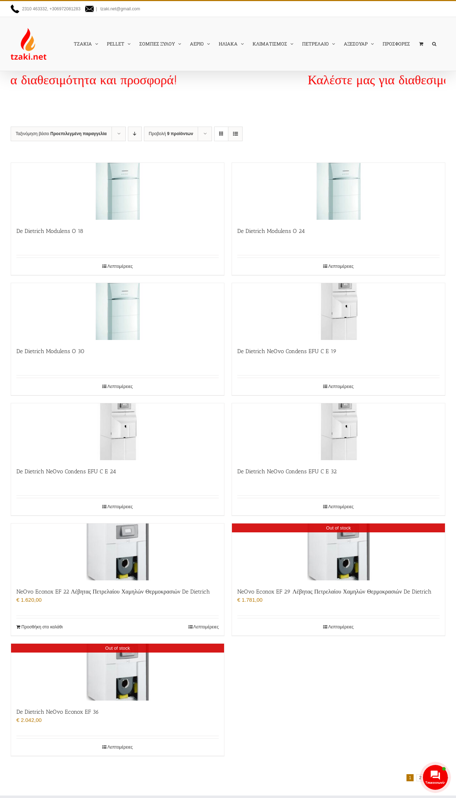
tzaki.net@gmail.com (119, 8)
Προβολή (171, 133)
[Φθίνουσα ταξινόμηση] (135, 134)
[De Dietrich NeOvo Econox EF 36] (117, 672)
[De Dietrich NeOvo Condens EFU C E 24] (117, 431)
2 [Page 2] (420, 777)
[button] (434, 43)
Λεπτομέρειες (120, 266)
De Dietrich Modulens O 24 (271, 231)
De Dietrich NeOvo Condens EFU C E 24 (66, 471)
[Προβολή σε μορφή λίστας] (235, 134)
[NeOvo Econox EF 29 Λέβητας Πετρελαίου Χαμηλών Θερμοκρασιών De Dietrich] (338, 551)
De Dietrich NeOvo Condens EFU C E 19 (287, 351)
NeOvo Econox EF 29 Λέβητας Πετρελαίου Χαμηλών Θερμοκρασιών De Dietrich (334, 591)
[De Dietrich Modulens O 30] (117, 311)
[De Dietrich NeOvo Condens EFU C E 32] (338, 431)
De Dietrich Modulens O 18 (49, 231)
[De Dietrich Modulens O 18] (117, 191)
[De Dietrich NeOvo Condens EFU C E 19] (338, 311)
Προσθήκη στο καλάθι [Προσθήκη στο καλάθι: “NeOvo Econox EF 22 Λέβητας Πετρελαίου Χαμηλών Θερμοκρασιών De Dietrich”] (42, 626)
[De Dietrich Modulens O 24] (338, 191)
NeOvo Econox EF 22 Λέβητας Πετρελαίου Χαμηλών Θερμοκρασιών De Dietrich (113, 591)
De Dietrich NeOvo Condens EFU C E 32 (287, 471)
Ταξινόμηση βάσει (61, 133)
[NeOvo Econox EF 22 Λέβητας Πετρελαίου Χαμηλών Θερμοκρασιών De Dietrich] (117, 551)
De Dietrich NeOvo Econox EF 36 (57, 711)
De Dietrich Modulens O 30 (50, 351)
